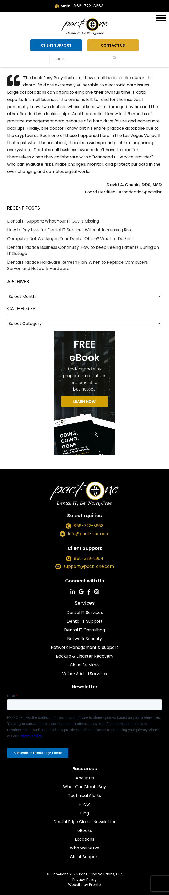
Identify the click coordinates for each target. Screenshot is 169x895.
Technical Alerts (84, 796)
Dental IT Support (85, 621)
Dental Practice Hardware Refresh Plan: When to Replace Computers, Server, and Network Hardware (78, 265)
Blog (84, 813)
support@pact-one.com (89, 566)
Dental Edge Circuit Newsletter (84, 822)
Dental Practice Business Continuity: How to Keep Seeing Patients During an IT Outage (83, 250)
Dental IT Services (84, 612)
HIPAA (85, 804)
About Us (84, 778)
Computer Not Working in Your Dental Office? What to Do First (70, 239)
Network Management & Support (84, 647)
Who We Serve (84, 848)
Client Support (56, 45)
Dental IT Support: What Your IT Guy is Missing (53, 221)
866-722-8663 (88, 6)
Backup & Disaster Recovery (84, 656)
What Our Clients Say (84, 787)
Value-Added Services (84, 674)
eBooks (84, 831)
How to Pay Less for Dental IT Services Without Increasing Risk (69, 230)
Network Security (84, 639)
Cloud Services (84, 665)
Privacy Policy (84, 879)
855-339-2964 (88, 558)
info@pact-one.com (88, 534)
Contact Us (113, 45)
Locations (84, 839)
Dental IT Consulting (84, 630)
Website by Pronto (84, 884)
